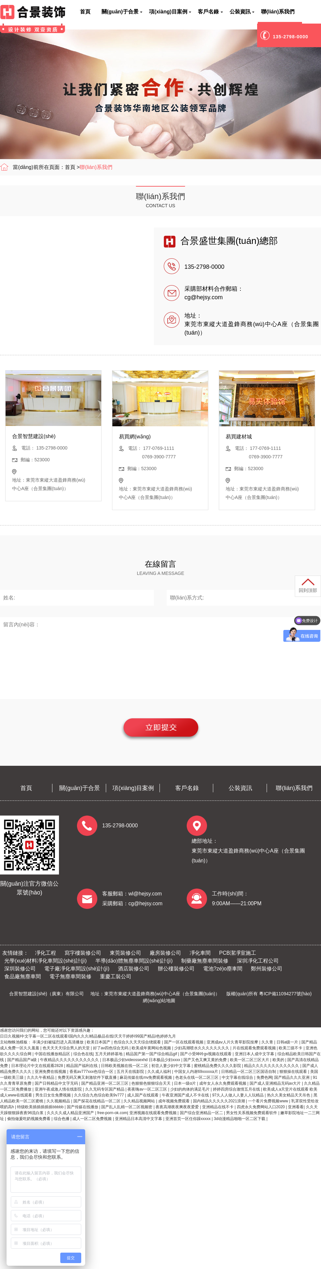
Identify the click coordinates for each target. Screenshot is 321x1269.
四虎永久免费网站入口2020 (261, 1107)
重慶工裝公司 (115, 976)
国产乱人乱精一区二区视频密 (127, 1107)
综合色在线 (83, 1054)
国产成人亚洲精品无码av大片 (276, 1083)
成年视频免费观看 (174, 1101)
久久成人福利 (159, 1071)
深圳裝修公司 (20, 968)
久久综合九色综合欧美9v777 (99, 1095)
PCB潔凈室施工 (237, 953)
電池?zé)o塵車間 (222, 968)
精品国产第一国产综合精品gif (152, 1054)
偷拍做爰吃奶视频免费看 (29, 1118)
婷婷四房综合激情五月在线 (237, 1089)
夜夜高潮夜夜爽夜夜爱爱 (178, 1107)
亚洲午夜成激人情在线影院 (59, 1089)
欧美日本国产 (99, 1042)
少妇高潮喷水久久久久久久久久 (202, 1048)
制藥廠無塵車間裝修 (204, 961)
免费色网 (264, 1077)
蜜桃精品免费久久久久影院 (218, 1065)
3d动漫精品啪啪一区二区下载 (240, 1118)
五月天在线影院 (131, 1071)
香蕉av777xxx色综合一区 (92, 1071)
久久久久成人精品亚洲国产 (71, 1113)
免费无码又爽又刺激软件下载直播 (88, 1077)
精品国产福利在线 (82, 1065)
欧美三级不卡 (291, 1048)
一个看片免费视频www (268, 1101)
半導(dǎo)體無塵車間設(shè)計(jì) (134, 961)
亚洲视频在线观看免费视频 (153, 1113)
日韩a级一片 (287, 1042)
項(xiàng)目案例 (133, 788)
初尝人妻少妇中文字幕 (171, 1065)
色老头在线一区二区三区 (197, 1077)
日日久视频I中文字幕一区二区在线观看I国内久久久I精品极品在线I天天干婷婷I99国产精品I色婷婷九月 (88, 1036)
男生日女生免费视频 (53, 1095)
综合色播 (62, 1118)
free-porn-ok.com (112, 1113)
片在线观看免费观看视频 (255, 1048)
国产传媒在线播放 (83, 1107)
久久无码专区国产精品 (105, 1089)
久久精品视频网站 (139, 1101)
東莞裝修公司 (125, 953)
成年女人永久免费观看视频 (223, 1083)
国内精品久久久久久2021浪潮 (219, 1101)
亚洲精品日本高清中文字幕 (139, 1118)
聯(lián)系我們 (96, 167)
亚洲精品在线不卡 (218, 1107)
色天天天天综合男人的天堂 (67, 1048)
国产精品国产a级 (22, 1060)
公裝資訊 (240, 788)
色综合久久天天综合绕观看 (138, 1042)
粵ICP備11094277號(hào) (285, 993)
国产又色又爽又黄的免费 (205, 1060)
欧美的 (279, 1060)
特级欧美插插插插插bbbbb (41, 1107)
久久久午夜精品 (41, 1077)
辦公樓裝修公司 (176, 968)
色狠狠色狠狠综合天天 (151, 1083)
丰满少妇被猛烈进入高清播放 (58, 1042)
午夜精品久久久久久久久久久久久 (70, 1060)
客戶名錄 (187, 788)
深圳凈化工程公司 (258, 961)
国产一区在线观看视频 (184, 1042)
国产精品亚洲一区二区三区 (105, 1083)
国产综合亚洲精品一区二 (202, 1113)
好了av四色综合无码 (111, 1048)
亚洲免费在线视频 (51, 1071)
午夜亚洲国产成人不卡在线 (186, 1095)
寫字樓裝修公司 (83, 953)
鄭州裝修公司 (266, 968)
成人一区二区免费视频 (92, 1118)
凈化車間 (200, 953)
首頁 (70, 167)
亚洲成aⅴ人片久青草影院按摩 (233, 1042)
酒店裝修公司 (133, 968)
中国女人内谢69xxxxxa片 (196, 1071)
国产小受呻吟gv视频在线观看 (206, 1054)
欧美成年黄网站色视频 (152, 1048)
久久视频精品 (59, 1101)
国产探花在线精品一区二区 (97, 1101)
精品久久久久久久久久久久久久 (272, 1065)
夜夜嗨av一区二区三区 (147, 1089)
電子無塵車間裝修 (70, 976)
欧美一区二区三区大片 (250, 1060)
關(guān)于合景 (79, 788)
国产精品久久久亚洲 (292, 1077)
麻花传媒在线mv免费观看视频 (146, 1077)
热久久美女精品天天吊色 (289, 1095)
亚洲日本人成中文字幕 (255, 1054)
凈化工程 (45, 953)
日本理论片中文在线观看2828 (37, 1065)
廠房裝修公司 (165, 953)
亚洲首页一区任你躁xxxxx (188, 1118)
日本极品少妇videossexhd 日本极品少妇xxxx (141, 1060)
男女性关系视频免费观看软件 (252, 1113)
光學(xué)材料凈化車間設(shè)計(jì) (45, 961)
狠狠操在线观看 (293, 1071)
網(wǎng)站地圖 (159, 1000)
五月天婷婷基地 (109, 1054)
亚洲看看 (296, 1107)
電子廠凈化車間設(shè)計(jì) (76, 968)
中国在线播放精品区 (53, 1054)
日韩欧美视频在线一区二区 (125, 1065)
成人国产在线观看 (143, 1095)
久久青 (267, 1042)
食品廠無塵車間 (22, 976)
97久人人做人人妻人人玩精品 (238, 1095)
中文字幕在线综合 (238, 1077)
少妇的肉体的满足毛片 (190, 1089)
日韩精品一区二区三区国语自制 (249, 1071)
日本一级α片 (185, 1083)
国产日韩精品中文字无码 (57, 1083)
